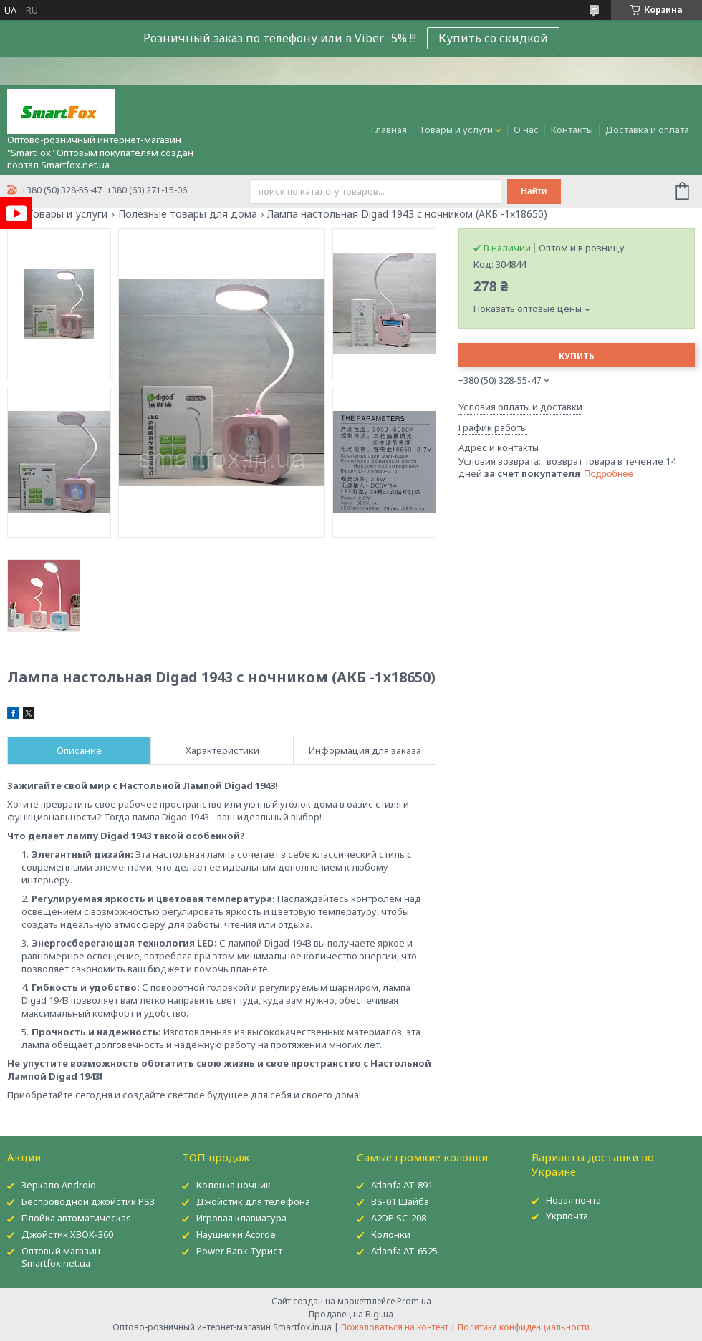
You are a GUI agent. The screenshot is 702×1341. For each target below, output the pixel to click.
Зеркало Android (58, 1184)
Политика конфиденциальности (524, 1327)
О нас (526, 129)
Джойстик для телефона (253, 1201)
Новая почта (573, 1200)
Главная (389, 129)
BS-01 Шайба (400, 1201)
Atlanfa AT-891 (402, 1184)
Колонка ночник (233, 1184)
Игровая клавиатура (241, 1217)
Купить (577, 356)
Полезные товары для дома (187, 214)
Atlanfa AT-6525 (404, 1250)
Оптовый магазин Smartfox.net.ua (60, 1256)
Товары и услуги (456, 129)
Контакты (572, 129)
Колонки (390, 1234)
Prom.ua (414, 1301)
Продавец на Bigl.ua (351, 1314)
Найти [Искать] (534, 191)
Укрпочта (567, 1215)
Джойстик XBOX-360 (67, 1234)
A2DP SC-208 (398, 1217)
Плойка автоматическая (76, 1217)
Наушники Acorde (236, 1234)
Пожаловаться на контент (394, 1327)
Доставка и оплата (647, 129)
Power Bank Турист (239, 1250)
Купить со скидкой (493, 38)
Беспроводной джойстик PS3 (88, 1201)
